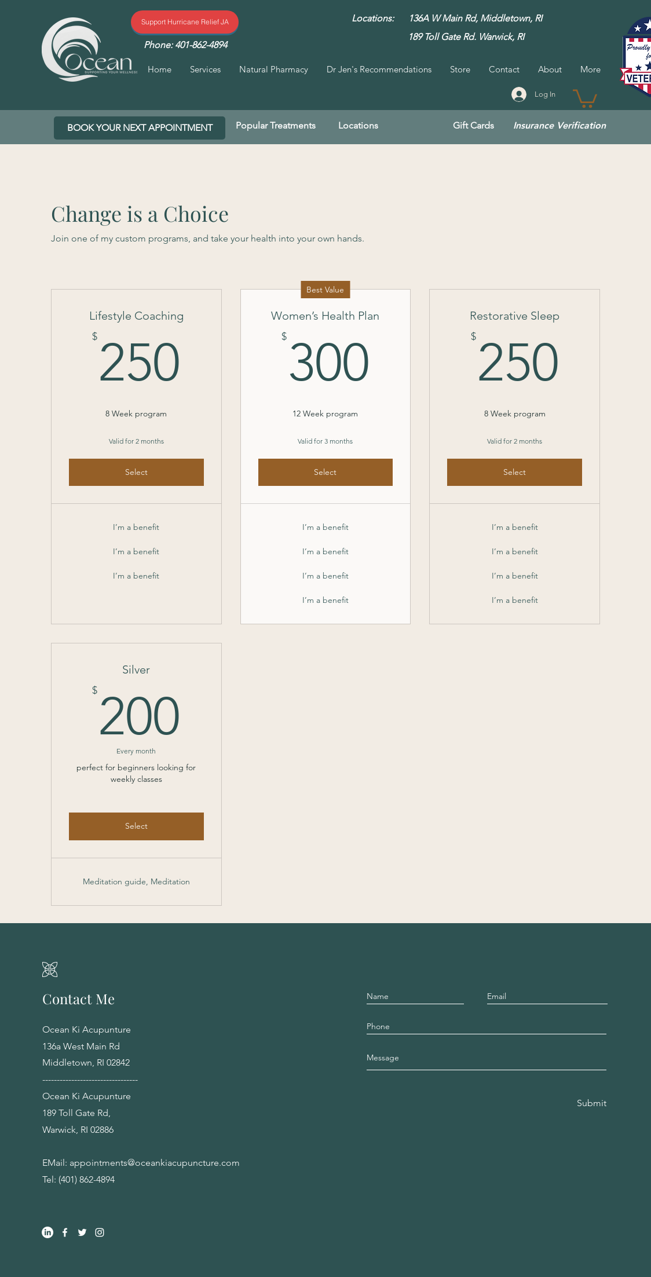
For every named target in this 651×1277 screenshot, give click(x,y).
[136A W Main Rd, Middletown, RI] (475, 18)
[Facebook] (65, 1232)
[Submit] (590, 1103)
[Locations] (358, 125)
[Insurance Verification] (559, 125)
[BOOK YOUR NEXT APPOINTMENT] (139, 128)
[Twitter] (82, 1232)
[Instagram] (99, 1232)
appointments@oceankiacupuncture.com (155, 1162)
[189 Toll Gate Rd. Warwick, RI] (465, 37)
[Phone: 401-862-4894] (185, 45)
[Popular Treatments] (276, 125)
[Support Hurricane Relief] (185, 22)
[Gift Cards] (473, 125)
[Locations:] (372, 18)
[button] (585, 97)
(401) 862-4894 (86, 1179)
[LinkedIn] (47, 1232)
